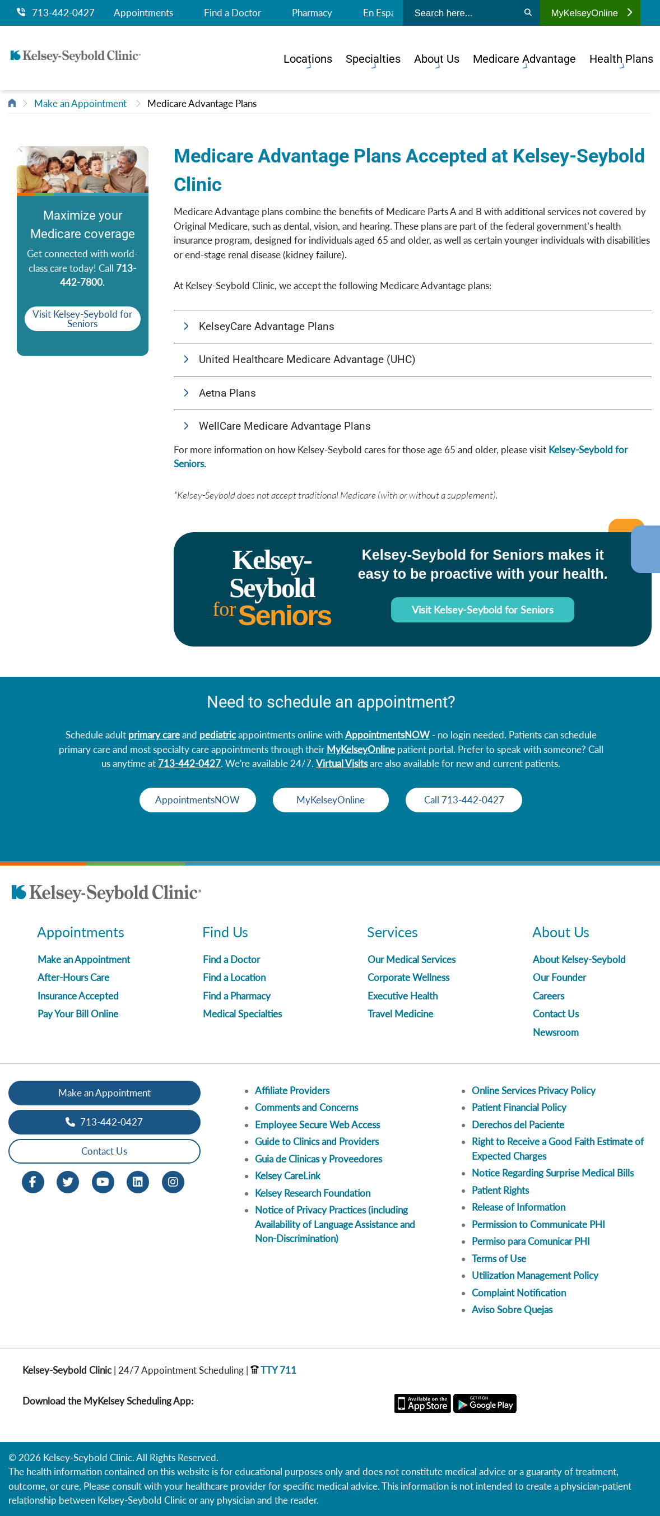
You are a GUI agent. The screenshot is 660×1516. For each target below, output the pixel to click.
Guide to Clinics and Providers (317, 1141)
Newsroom (556, 1032)
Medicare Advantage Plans (202, 103)
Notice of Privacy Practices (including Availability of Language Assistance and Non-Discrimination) (335, 1224)
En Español (385, 12)
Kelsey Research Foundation (312, 1193)
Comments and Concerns (306, 1107)
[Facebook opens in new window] (33, 1181)
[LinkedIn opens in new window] (138, 1181)
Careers (548, 996)
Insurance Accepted (78, 996)
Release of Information (518, 1207)
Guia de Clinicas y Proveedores (318, 1159)
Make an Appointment (80, 103)
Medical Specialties (242, 1014)
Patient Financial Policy (519, 1107)
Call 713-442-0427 (493, 800)
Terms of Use (499, 1258)
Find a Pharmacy (237, 996)
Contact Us (556, 1014)
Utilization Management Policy (535, 1275)
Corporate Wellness (408, 977)
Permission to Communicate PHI (538, 1224)
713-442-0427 (56, 12)
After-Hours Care (73, 977)
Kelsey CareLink (287, 1176)
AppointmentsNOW (387, 735)
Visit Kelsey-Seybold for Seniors (82, 318)
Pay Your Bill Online (78, 1014)
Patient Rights (500, 1190)
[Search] (528, 13)
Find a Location (234, 977)
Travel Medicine (400, 1014)
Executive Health (403, 996)
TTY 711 (273, 1370)
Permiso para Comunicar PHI (531, 1241)
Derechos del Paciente (518, 1125)
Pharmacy (312, 12)
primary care (154, 735)
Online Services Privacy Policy (534, 1090)
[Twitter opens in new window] (68, 1181)
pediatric (217, 735)
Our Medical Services (412, 959)
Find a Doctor (232, 12)
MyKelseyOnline (591, 13)
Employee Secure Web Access (317, 1125)
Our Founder (559, 977)
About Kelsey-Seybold (579, 959)
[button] (413, 327)
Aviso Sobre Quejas (512, 1309)
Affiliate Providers (292, 1090)
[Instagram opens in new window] (173, 1181)
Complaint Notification (519, 1293)
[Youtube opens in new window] (103, 1181)
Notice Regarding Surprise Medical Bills (553, 1173)
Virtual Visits (342, 763)
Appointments (143, 12)
